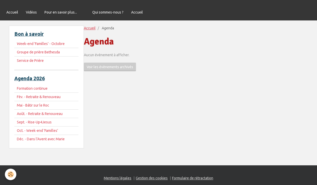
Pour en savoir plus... (60, 12)
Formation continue (32, 88)
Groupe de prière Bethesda (38, 52)
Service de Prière (30, 61)
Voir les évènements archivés (110, 67)
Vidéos (31, 12)
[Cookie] (11, 174)
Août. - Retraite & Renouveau (40, 114)
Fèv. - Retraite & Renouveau (39, 97)
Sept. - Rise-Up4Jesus (34, 122)
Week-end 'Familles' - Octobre (41, 44)
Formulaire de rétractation (192, 178)
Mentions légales (117, 178)
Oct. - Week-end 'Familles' (37, 131)
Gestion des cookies (152, 178)
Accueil (12, 12)
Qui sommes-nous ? (107, 12)
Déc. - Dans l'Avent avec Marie (41, 139)
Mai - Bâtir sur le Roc (33, 105)
